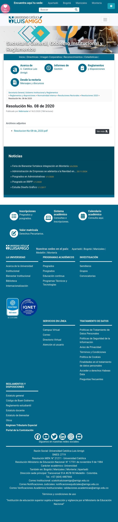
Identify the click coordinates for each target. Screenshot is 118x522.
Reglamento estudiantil (18, 405)
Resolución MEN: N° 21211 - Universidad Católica (59, 458)
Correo (46, 334)
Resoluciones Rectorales (68, 95)
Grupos (84, 271)
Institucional (12, 271)
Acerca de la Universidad (19, 266)
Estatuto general (15, 395)
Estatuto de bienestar (17, 415)
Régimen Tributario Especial (21, 425)
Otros (9, 420)
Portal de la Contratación (19, 430)
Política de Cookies (90, 357)
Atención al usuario (53, 344)
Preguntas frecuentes (91, 379)
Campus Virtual (51, 329)
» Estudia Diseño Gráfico (28, 187)
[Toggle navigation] (105, 20)
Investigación (89, 257)
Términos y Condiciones (93, 352)
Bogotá (67, 3)
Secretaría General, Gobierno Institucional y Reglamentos (33, 92)
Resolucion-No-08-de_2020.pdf (31, 130)
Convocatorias (88, 276)
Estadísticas (91, 57)
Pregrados (48, 266)
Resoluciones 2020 (89, 95)
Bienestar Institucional (18, 276)
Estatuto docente (15, 410)
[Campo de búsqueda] (56, 9)
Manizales (81, 3)
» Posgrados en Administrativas (32, 176)
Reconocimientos (73, 57)
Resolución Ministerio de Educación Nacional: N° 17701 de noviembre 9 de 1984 (59, 462)
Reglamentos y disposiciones (22, 95)
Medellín (40, 252)
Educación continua (53, 276)
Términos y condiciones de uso (59, 494)
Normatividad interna (46, 95)
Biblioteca (11, 280)
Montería (97, 3)
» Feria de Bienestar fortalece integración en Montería (44, 166)
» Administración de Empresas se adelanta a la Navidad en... (48, 171)
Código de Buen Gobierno (20, 400)
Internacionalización (17, 285)
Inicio (22, 57)
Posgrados (49, 271)
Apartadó (53, 3)
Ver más (102, 131)
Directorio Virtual (52, 339)
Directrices (32, 57)
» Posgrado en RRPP (26, 181)
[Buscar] (76, 9)
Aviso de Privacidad (90, 347)
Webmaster (24, 111)
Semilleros (85, 266)
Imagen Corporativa (51, 57)
